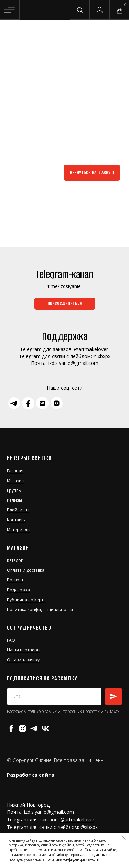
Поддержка (18, 590)
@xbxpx (101, 356)
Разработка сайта (30, 775)
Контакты (16, 520)
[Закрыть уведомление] (123, 837)
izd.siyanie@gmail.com (73, 363)
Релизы (14, 500)
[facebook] (11, 728)
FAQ (11, 640)
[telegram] (34, 728)
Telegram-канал (64, 274)
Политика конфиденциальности (40, 609)
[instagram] (22, 728)
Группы (14, 490)
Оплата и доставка (25, 570)
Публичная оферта (26, 600)
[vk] (45, 728)
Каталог (15, 560)
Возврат (15, 580)
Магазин (15, 481)
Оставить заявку (23, 660)
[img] (45, 10)
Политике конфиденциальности (72, 859)
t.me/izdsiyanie (64, 286)
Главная (15, 471)
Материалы (18, 530)
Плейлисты (18, 510)
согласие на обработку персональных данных (69, 854)
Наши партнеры (23, 650)
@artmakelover (91, 349)
